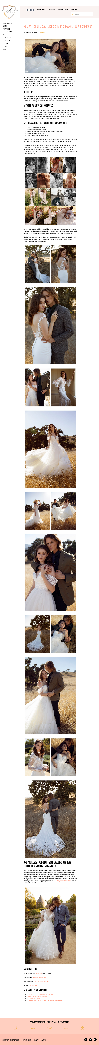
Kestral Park (33, 985)
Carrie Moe (38, 973)
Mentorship (14, 1040)
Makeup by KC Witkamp (42, 981)
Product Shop (26, 1040)
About (5, 34)
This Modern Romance (39, 977)
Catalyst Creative (39, 1040)
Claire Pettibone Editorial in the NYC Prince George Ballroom (45, 1000)
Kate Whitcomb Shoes (33, 998)
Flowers (74, 10)
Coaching (5, 43)
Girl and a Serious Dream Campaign (37, 996)
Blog (4, 49)
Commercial (41, 10)
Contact (5, 46)
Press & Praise (7, 40)
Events (52, 10)
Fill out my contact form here (62, 881)
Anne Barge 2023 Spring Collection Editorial (40, 994)
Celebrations (63, 10)
